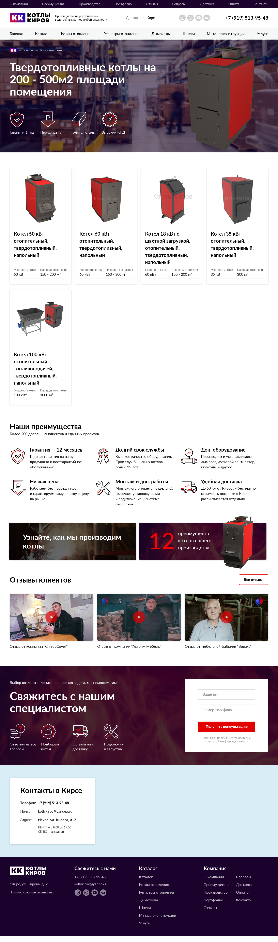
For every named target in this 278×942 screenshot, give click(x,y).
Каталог (42, 33)
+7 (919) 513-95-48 (246, 17)
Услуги (262, 33)
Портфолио (123, 3)
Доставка (207, 3)
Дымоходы (161, 33)
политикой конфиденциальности (226, 747)
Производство (89, 3)
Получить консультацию (227, 732)
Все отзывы (253, 585)
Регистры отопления (121, 33)
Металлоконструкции (226, 33)
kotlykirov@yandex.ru (55, 817)
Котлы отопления (76, 33)
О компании (19, 3)
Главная (16, 33)
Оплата (234, 3)
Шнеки (189, 33)
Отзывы (152, 3)
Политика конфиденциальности (31, 898)
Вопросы (179, 3)
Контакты (261, 3)
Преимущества (53, 3)
